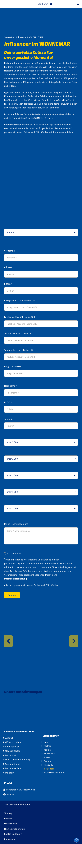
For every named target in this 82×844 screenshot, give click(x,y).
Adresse (8, 267)
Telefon (8, 419)
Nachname (10, 386)
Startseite (9, 37)
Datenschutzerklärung (15, 578)
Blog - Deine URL (12, 366)
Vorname (9, 250)
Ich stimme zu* (14, 553)
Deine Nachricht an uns (16, 524)
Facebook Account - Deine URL (19, 317)
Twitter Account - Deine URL (18, 333)
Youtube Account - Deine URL (19, 350)
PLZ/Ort (8, 402)
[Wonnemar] (8, 2)
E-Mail (8, 284)
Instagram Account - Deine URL (20, 300)
